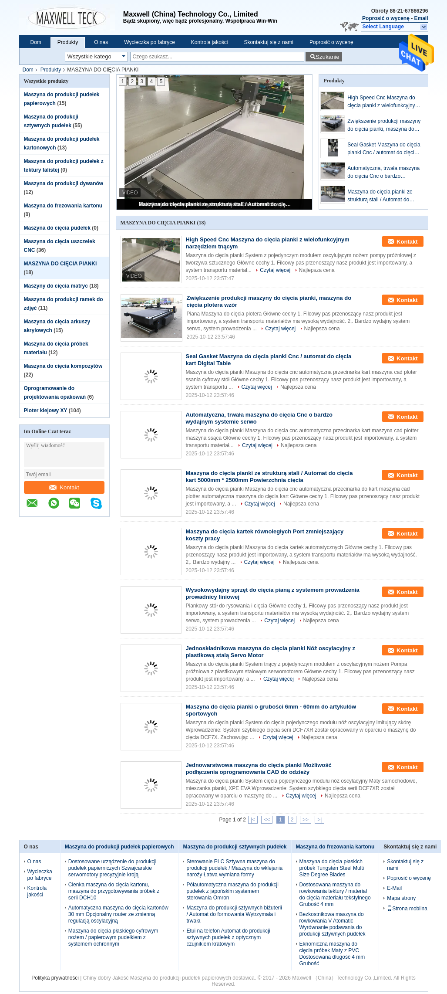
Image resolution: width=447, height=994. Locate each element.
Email (421, 18)
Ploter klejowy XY (45, 410)
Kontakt (64, 487)
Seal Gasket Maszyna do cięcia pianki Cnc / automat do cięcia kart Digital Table (383, 149)
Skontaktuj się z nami (268, 42)
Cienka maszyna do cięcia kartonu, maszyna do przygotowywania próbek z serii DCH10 (113, 891)
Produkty (67, 42)
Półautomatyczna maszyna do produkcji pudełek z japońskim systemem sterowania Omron (232, 891)
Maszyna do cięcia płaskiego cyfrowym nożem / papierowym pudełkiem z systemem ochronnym (113, 937)
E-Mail (394, 888)
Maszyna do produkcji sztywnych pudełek (234, 847)
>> (305, 820)
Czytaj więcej (275, 270)
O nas (101, 42)
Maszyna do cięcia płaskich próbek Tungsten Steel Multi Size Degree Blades (331, 868)
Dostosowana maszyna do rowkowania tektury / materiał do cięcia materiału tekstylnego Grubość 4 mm (335, 894)
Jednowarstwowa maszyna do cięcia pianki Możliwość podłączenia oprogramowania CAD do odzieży (259, 768)
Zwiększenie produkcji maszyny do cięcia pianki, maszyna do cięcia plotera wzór (383, 125)
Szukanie (327, 57)
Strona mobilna (407, 909)
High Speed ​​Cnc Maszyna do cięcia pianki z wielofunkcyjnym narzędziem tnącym (383, 102)
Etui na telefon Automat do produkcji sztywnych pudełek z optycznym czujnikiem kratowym (228, 937)
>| (319, 820)
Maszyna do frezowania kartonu (63, 206)
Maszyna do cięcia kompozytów (63, 366)
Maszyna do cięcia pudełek (57, 228)
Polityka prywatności (55, 978)
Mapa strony (401, 898)
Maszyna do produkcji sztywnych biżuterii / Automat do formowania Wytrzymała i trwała (234, 914)
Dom (35, 42)
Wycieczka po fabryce (149, 42)
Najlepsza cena (317, 270)
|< (253, 820)
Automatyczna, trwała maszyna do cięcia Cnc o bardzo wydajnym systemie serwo (383, 172)
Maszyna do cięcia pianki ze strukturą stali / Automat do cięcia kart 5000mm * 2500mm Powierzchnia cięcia (215, 204)
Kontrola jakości (209, 42)
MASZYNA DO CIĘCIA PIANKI (60, 264)
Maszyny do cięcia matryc (56, 286)
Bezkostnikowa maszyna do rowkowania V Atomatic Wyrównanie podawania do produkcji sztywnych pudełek (332, 924)
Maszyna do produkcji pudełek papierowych (119, 847)
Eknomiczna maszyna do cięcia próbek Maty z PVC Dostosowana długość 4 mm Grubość (332, 954)
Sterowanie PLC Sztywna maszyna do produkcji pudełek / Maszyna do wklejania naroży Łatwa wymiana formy (234, 868)
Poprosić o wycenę (386, 18)
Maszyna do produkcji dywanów (64, 183)
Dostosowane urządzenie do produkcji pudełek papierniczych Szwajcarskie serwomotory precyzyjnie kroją (112, 868)
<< (267, 820)
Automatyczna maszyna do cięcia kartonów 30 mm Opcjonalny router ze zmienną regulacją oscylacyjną (118, 914)
